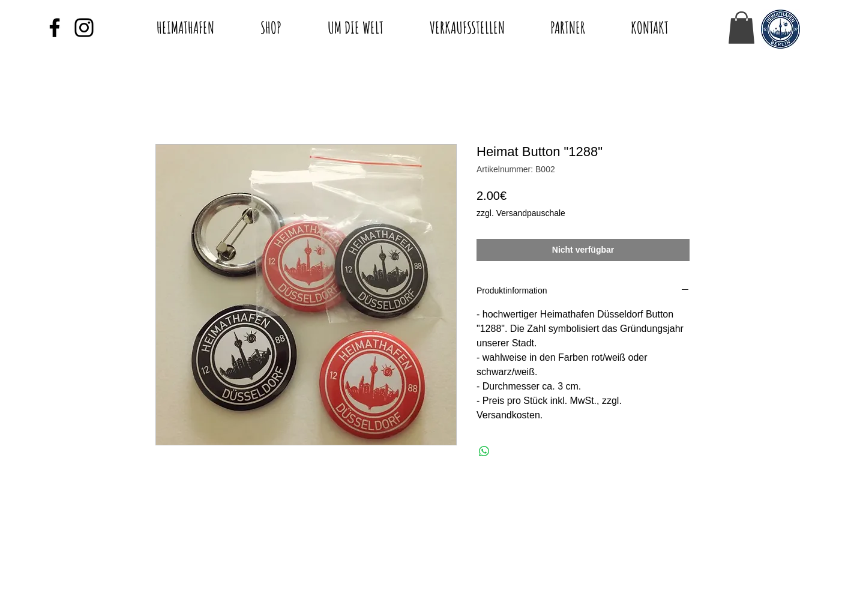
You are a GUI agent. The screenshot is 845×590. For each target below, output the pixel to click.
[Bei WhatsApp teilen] (484, 451)
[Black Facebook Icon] (54, 27)
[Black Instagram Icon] (84, 27)
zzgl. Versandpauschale (521, 213)
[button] (741, 27)
